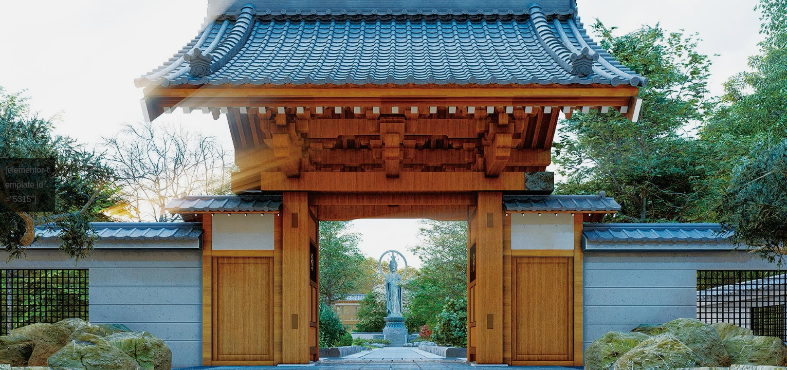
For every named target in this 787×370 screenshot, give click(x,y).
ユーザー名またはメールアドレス (680, 108)
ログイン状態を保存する (680, 336)
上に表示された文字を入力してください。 (696, 254)
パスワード (639, 149)
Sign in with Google (683, 305)
